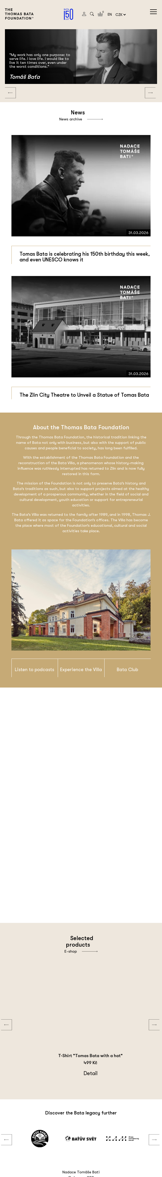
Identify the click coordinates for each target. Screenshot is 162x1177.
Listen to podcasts (34, 669)
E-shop (81, 951)
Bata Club (127, 669)
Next (146, 87)
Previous (6, 87)
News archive (81, 119)
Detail (69, 1073)
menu (153, 11)
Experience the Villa (81, 669)
